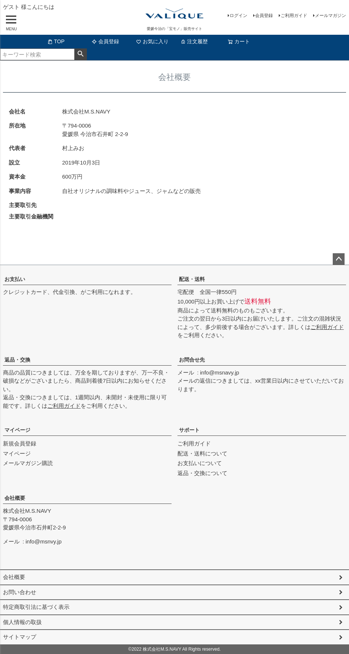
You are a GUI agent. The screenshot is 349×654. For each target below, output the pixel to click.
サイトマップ (19, 637)
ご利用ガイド (294, 15)
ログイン (238, 15)
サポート (189, 430)
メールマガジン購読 (28, 463)
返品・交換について (202, 473)
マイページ (17, 430)
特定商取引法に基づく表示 (36, 607)
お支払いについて (199, 463)
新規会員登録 (19, 443)
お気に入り (152, 41)
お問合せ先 (192, 360)
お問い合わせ (19, 592)
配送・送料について (202, 453)
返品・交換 (17, 360)
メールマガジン (330, 15)
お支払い (14, 279)
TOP (56, 41)
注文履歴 (194, 41)
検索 (80, 54)
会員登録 (264, 15)
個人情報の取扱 (22, 622)
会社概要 (14, 498)
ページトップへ (339, 259)
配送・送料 (192, 279)
